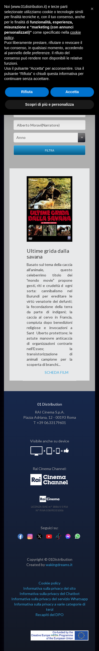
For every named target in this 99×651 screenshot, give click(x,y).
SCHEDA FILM (56, 372)
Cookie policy (49, 583)
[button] (92, 8)
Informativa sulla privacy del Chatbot (50, 593)
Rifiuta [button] (27, 92)
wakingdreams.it (59, 564)
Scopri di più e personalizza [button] (49, 104)
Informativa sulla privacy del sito (49, 588)
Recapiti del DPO (49, 614)
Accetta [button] (72, 92)
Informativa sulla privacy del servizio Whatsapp (49, 599)
